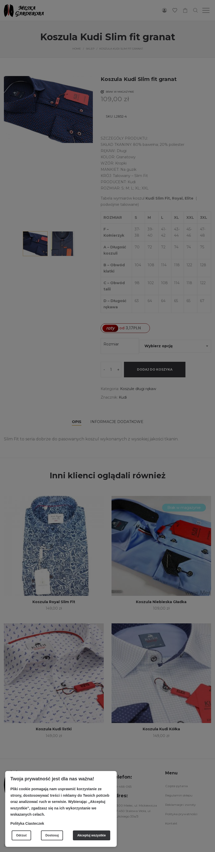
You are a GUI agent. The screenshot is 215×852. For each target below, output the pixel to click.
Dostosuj (52, 835)
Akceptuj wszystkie (91, 835)
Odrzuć (21, 835)
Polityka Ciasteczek (27, 823)
